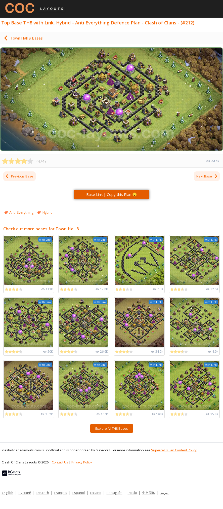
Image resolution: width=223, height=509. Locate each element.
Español (78, 492)
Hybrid (47, 212)
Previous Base (19, 176)
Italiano (95, 492)
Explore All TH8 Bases (111, 428)
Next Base (207, 176)
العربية (164, 492)
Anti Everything (21, 212)
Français (60, 492)
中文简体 (148, 492)
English (7, 492)
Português (114, 492)
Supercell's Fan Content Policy (174, 450)
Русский (25, 492)
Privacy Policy (81, 462)
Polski (132, 492)
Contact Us (60, 462)
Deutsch (42, 492)
